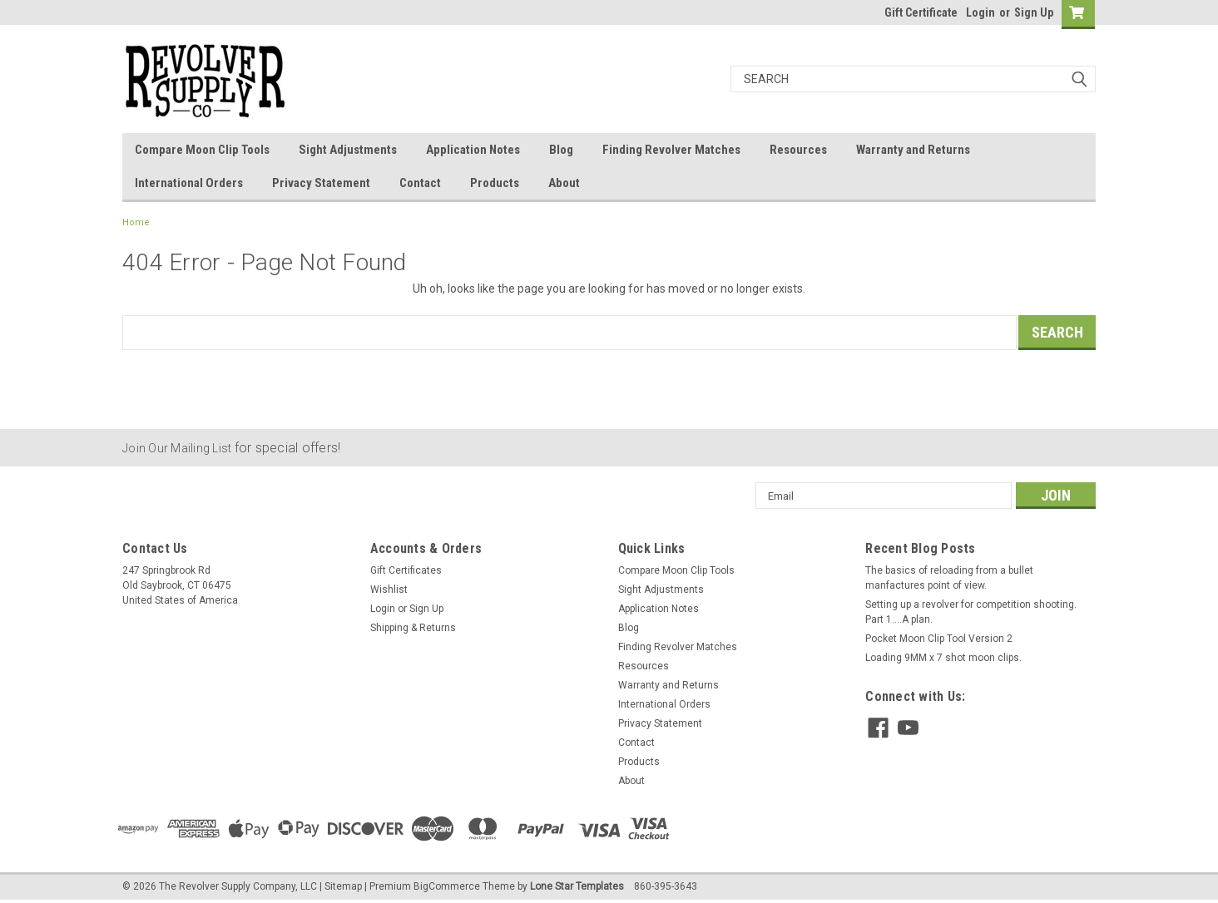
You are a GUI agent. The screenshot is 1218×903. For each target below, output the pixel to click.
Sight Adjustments (348, 149)
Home (136, 222)
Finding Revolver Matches (671, 149)
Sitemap (343, 886)
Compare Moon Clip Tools (202, 149)
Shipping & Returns (413, 628)
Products (494, 182)
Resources (798, 149)
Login (980, 12)
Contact (420, 182)
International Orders (189, 182)
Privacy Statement (321, 182)
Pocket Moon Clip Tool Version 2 (939, 638)
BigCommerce (446, 886)
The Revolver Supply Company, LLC (238, 886)
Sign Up (1033, 12)
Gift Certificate (921, 12)
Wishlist (389, 589)
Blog (561, 149)
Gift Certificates (406, 570)
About (564, 182)
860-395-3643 (665, 886)
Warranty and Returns (913, 149)
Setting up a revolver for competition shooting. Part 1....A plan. (971, 612)
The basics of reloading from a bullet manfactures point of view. (949, 578)
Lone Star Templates (577, 886)
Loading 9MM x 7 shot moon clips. (943, 658)
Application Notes (473, 149)
